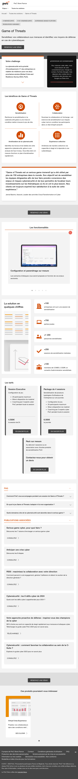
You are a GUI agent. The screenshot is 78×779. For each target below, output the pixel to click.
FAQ (67, 751)
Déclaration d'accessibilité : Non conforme (40, 757)
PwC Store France (20, 3)
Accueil (4, 13)
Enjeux (4, 8)
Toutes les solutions (18, 8)
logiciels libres (22, 772)
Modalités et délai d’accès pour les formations (18, 759)
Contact (31, 751)
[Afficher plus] (22, 82)
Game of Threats (31, 13)
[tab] (39, 227)
